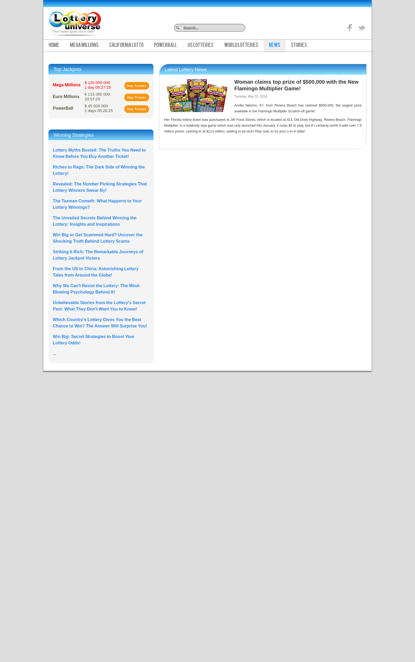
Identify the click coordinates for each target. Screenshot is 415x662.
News (274, 45)
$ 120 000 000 (98, 85)
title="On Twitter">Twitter (362, 28)
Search (243, 27)
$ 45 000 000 (99, 108)
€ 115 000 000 (97, 96)
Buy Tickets (136, 86)
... (54, 353)
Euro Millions (66, 96)
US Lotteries (201, 45)
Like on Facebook (350, 28)
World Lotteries (241, 45)
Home (54, 45)
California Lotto (126, 45)
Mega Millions (84, 45)
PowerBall (165, 45)
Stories (299, 45)
